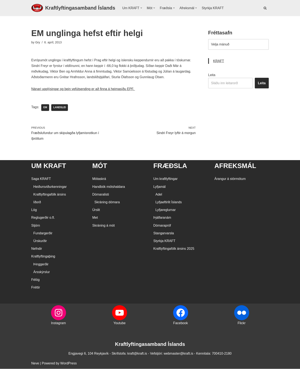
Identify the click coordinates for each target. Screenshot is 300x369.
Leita (211, 75)
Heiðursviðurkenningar (50, 187)
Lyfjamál (159, 187)
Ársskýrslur (41, 272)
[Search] (265, 8)
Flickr (241, 323)
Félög (35, 280)
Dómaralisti (100, 194)
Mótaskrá (99, 179)
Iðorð (37, 202)
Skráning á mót (103, 225)
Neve (35, 363)
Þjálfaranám (162, 218)
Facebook (180, 323)
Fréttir (35, 287)
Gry (37, 42)
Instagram (58, 323)
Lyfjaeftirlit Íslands (168, 202)
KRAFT (218, 61)
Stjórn (35, 225)
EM (45, 107)
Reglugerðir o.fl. (43, 218)
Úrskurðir (40, 241)
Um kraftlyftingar (165, 179)
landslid (59, 107)
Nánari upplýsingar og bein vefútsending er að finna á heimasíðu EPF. (83, 89)
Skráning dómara (107, 202)
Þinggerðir (41, 264)
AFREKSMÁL (235, 166)
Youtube (119, 323)
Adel (158, 194)
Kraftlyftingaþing (43, 257)
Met (95, 218)
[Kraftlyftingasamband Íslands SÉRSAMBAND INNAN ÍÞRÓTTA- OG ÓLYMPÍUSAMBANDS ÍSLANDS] (73, 8)
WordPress (68, 363)
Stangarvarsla (163, 233)
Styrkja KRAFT (213, 8)
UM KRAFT (48, 166)
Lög (34, 210)
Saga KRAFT (41, 179)
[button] (141, 8)
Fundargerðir (42, 233)
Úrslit (96, 210)
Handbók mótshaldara (108, 187)
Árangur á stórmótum (230, 179)
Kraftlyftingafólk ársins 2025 (173, 249)
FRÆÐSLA (170, 166)
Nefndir (36, 249)
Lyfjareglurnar (165, 210)
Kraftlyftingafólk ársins (49, 194)
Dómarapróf (162, 225)
